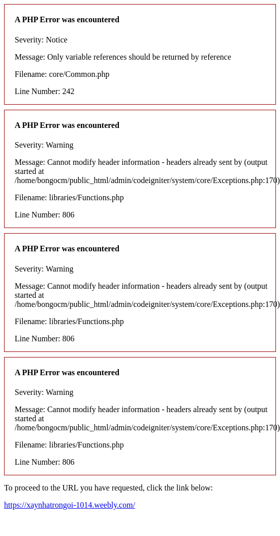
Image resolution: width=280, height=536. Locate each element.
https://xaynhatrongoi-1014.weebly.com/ (69, 505)
